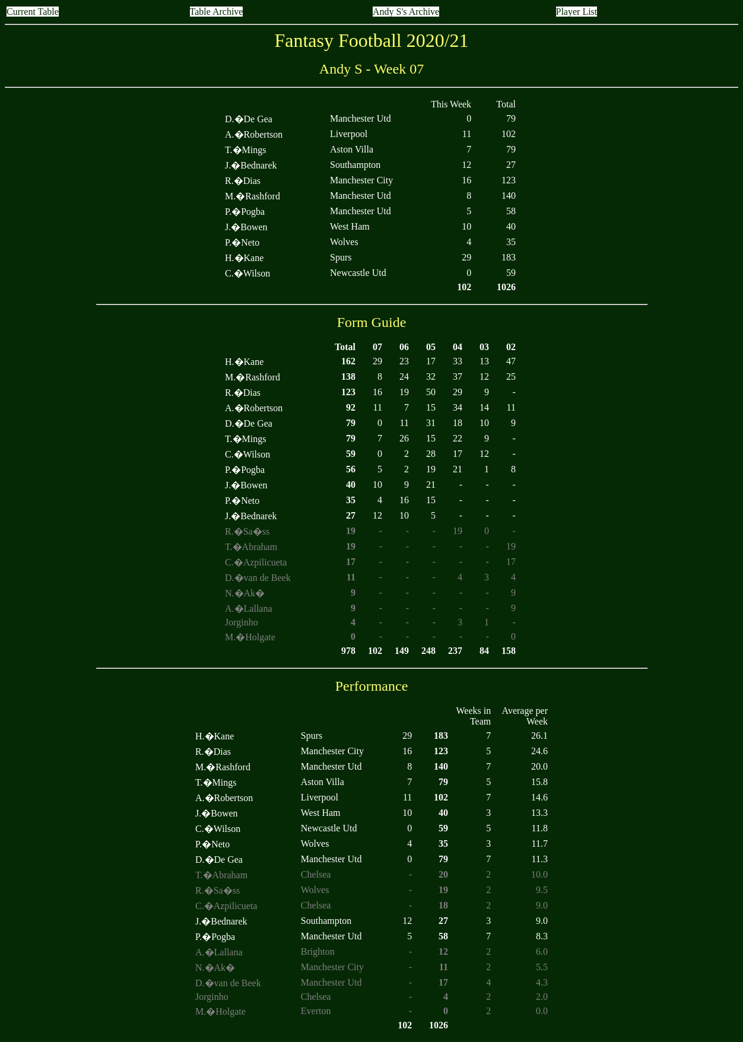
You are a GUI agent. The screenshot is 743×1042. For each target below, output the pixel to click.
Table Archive (216, 12)
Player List (577, 12)
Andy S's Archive (406, 12)
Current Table (33, 12)
